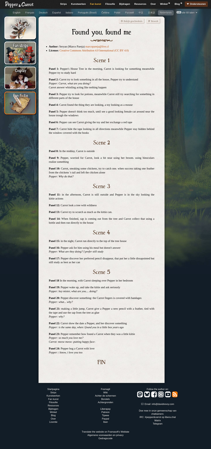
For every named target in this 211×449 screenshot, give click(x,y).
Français (29, 12)
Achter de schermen (105, 396)
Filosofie (110, 4)
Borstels (105, 399)
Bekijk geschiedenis (131, 21)
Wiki (105, 392)
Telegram (157, 423)
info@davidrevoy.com (163, 404)
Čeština (105, 12)
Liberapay (105, 409)
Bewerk (153, 21)
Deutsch (43, 12)
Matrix (157, 420)
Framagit (105, 389)
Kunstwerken (78, 4)
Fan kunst (95, 4)
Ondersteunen (198, 4)
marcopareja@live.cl (97, 46)
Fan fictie (20, 95)
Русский (129, 12)
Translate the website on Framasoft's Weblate (105, 432)
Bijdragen (124, 4)
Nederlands (166, 12)
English (17, 12)
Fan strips (20, 45)
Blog (179, 3)
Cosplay (20, 70)
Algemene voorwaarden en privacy (105, 435)
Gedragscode (105, 438)
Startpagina (53, 389)
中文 (141, 12)
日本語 (151, 12)
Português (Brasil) (87, 12)
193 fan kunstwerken (21, 23)
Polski (117, 12)
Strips (63, 4)
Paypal (105, 419)
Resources (140, 4)
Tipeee (105, 415)
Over (153, 4)
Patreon (105, 412)
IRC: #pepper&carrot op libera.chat (157, 417)
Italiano (69, 12)
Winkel (165, 3)
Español (56, 12)
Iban (105, 422)
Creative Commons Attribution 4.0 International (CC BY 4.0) (94, 50)
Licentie (53, 422)
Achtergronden (105, 402)
